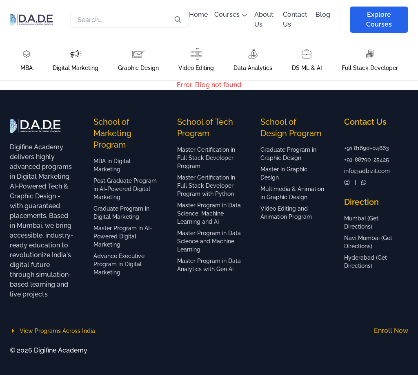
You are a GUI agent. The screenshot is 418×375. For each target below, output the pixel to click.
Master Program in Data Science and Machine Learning (209, 241)
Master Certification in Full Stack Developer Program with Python (206, 185)
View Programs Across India (52, 331)
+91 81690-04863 (366, 148)
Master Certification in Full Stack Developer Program (206, 157)
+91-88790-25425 (366, 159)
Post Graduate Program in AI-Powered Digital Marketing (125, 188)
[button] (26, 59)
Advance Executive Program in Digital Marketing (119, 264)
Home (198, 14)
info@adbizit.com (367, 171)
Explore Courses (379, 19)
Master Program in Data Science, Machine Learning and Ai (209, 213)
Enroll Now (391, 331)
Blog (323, 14)
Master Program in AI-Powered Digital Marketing (122, 236)
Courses (231, 14)
